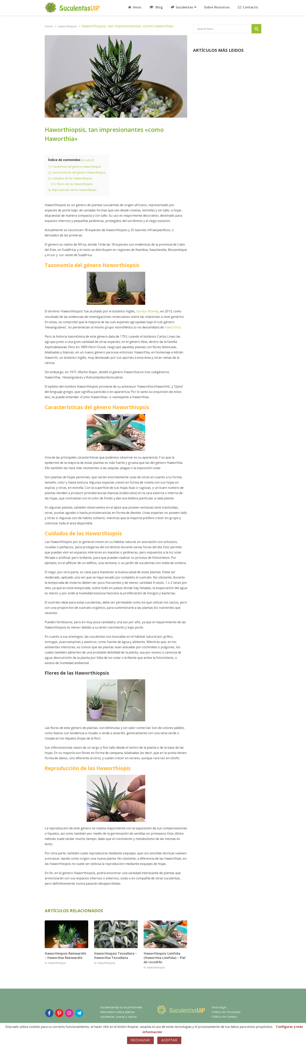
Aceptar (169, 1040)
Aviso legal (219, 1006)
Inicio (134, 7)
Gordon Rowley (147, 310)
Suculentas (181, 7)
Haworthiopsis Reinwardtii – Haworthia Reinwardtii (66, 954)
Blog (155, 7)
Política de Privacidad (226, 1011)
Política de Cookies (224, 1015)
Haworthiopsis (57, 962)
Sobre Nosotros (217, 7)
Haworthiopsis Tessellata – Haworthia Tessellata (114, 954)
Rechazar (140, 1040)
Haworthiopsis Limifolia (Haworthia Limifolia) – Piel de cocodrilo (164, 956)
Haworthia (172, 326)
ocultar (88, 160)
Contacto (247, 7)
